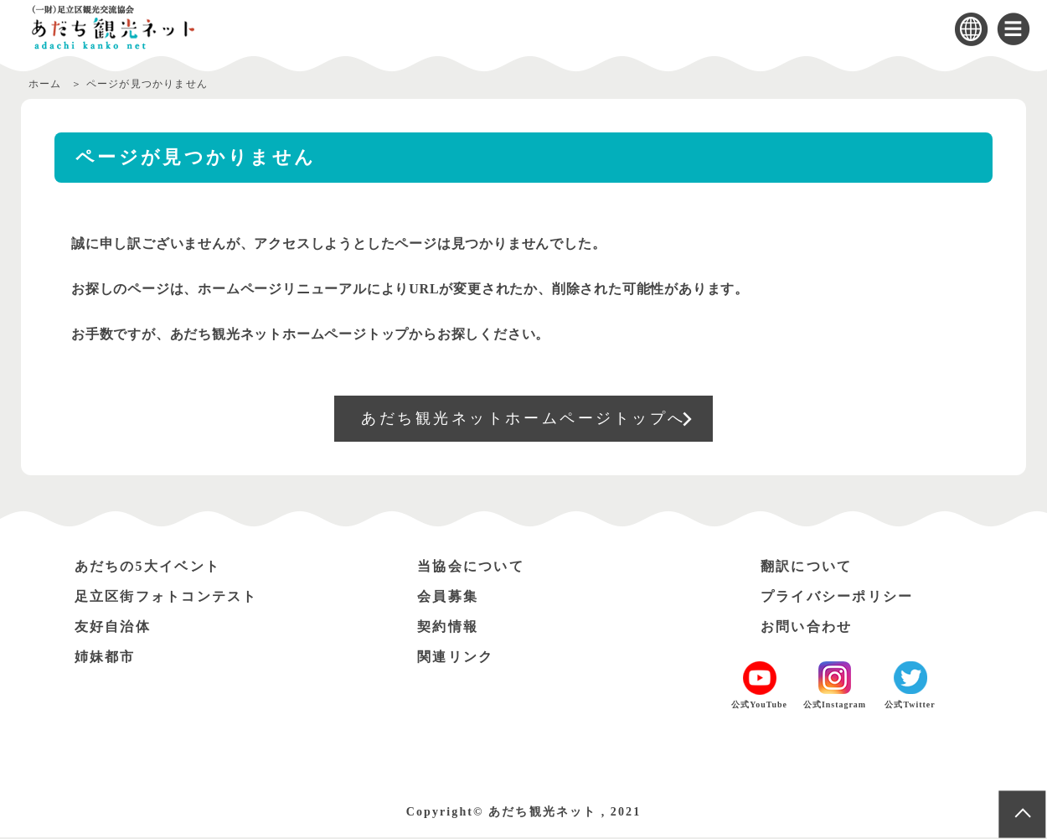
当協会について (471, 568)
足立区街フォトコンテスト (167, 598)
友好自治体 (113, 628)
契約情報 (448, 628)
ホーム (45, 84)
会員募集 (448, 598)
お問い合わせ (807, 628)
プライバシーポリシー (838, 598)
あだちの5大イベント (148, 568)
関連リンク (455, 658)
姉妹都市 (106, 658)
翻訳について (807, 568)
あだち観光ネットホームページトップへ (524, 419)
